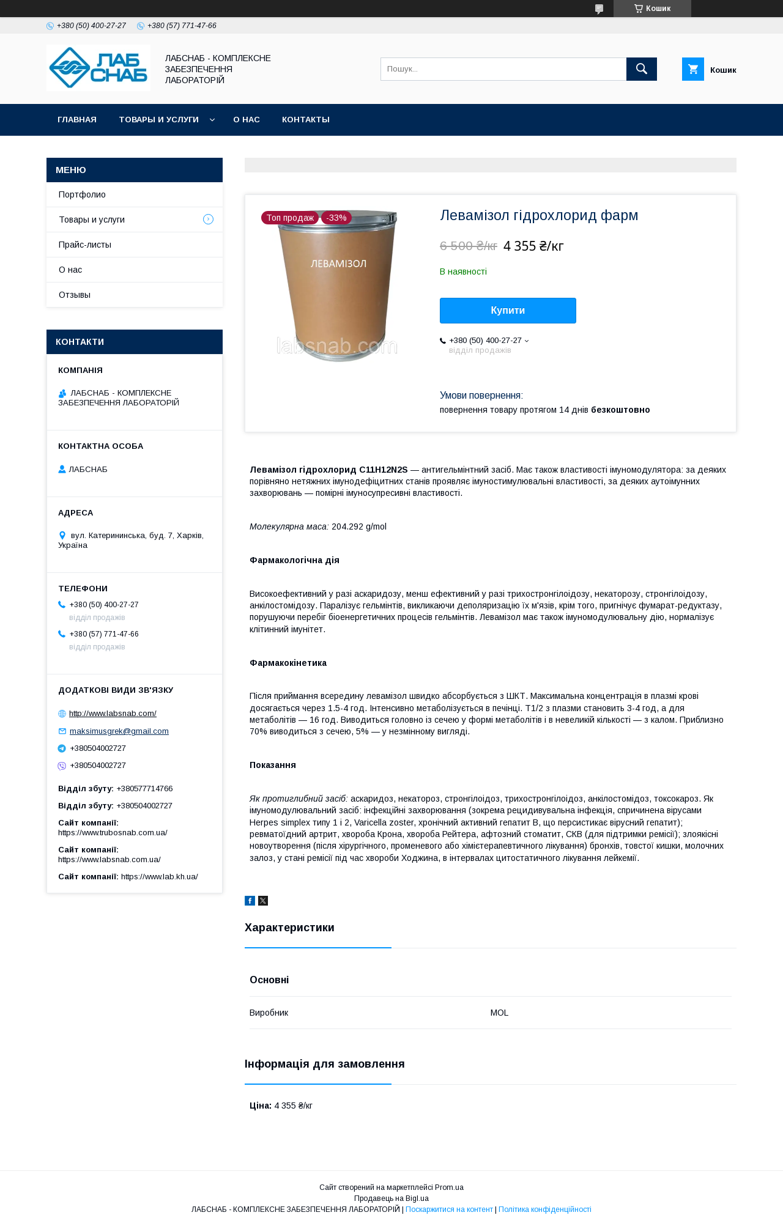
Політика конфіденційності (545, 1209)
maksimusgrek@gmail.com (119, 731)
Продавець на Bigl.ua (391, 1198)
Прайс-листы (85, 244)
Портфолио (82, 194)
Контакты (306, 119)
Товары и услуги (159, 119)
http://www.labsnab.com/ (113, 713)
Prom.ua (449, 1187)
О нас (246, 119)
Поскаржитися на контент (449, 1209)
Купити (508, 310)
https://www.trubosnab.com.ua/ (113, 832)
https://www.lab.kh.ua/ (159, 876)
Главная (77, 119)
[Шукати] (641, 69)
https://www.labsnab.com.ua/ (109, 859)
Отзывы (75, 295)
